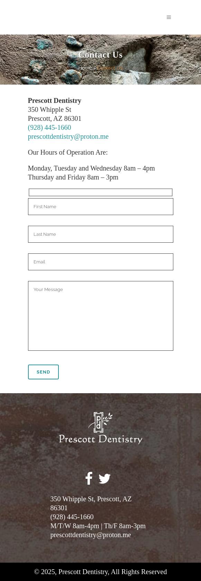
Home (85, 68)
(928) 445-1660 (49, 127)
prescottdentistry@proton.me (68, 136)
